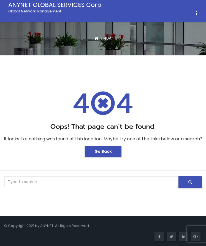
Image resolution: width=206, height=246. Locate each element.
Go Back (103, 151)
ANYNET (46, 225)
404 (108, 38)
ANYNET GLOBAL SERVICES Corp (54, 7)
